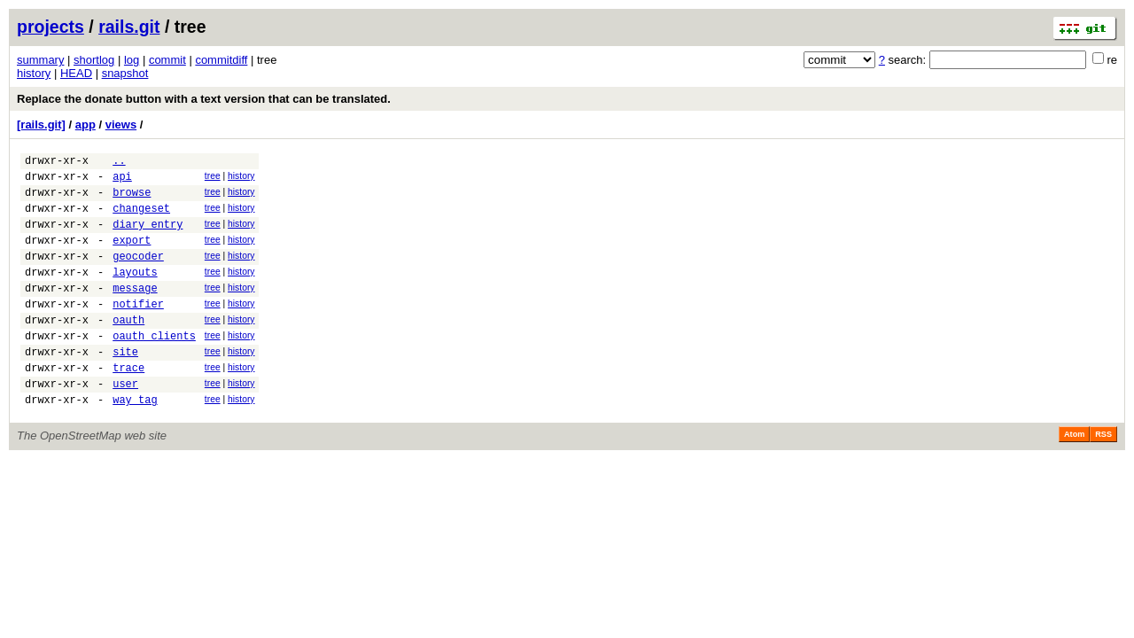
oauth (128, 348)
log (131, 59)
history (33, 73)
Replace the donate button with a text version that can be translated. (204, 98)
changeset (141, 218)
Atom (1074, 476)
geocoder (138, 274)
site (125, 385)
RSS (1103, 476)
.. (119, 162)
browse (132, 199)
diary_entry (148, 237)
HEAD (76, 73)
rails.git (128, 26)
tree (213, 178)
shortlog (94, 59)
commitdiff (221, 59)
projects (50, 26)
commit (167, 59)
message (135, 311)
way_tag (135, 441)
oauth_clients (154, 367)
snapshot (125, 73)
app (85, 124)
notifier (138, 330)
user (125, 423)
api (122, 181)
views (120, 124)
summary (40, 59)
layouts (135, 292)
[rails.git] (41, 124)
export (132, 255)
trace (128, 404)
